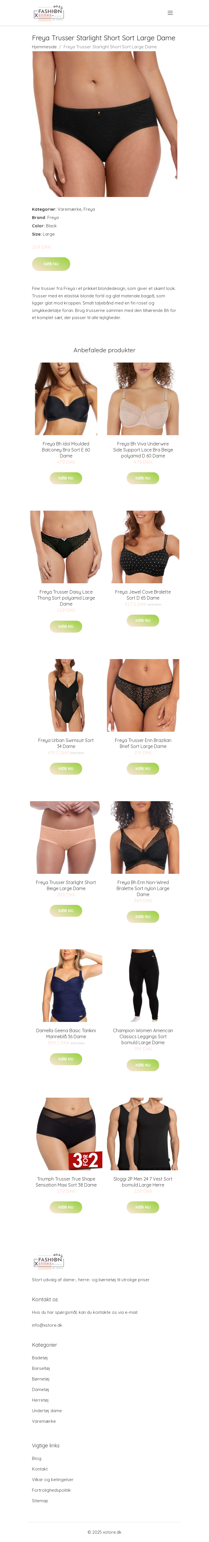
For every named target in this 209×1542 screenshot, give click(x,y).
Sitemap (40, 1500)
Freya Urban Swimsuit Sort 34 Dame (66, 743)
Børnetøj (41, 1379)
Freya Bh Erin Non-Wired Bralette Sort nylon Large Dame (143, 888)
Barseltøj (41, 1368)
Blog (36, 1458)
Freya (89, 209)
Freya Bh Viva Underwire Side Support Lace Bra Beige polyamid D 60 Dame (143, 450)
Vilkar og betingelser (53, 1479)
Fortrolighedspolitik (51, 1490)
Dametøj (40, 1389)
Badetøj (40, 1357)
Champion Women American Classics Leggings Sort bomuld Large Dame (143, 1036)
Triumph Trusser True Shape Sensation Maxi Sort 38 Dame (66, 1182)
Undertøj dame (47, 1410)
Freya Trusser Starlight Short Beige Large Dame (66, 885)
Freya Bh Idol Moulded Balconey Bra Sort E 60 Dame (66, 450)
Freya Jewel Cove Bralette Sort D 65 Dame (143, 595)
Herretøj (40, 1400)
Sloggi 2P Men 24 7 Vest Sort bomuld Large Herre (143, 1182)
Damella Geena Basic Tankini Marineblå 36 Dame (66, 1033)
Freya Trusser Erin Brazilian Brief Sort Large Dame (143, 743)
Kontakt (40, 1469)
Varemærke (70, 209)
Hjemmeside (44, 46)
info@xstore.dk (47, 1325)
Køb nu (51, 263)
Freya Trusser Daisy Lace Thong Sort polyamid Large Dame (66, 598)
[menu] (170, 13)
